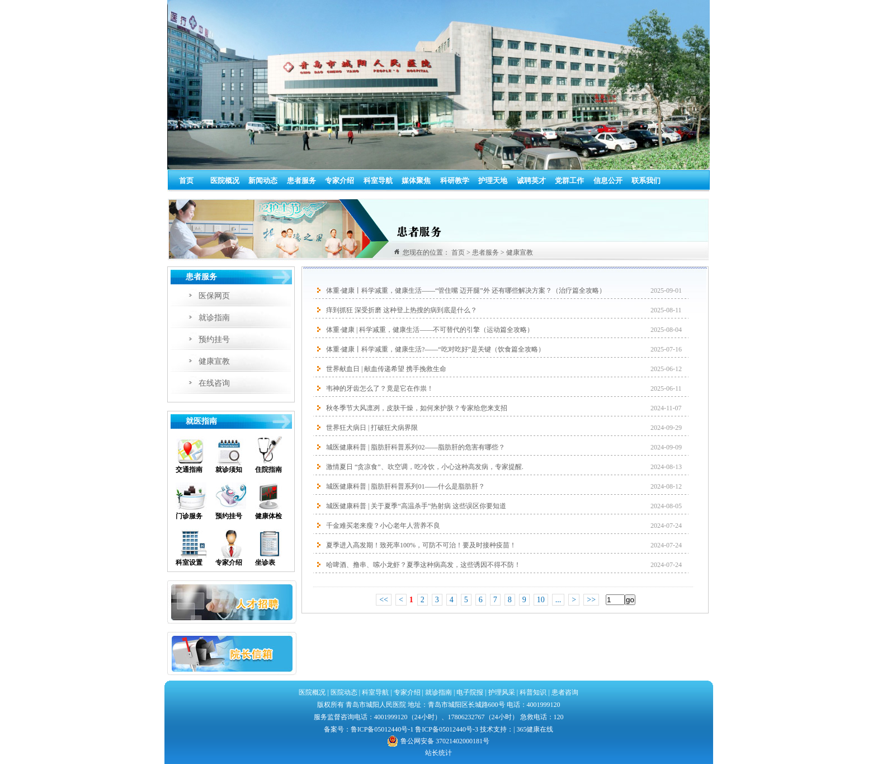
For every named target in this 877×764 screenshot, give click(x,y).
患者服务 (301, 180)
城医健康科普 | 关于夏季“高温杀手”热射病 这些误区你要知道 (416, 506)
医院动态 (344, 692)
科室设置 (189, 562)
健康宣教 (214, 361)
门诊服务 (189, 516)
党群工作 (569, 180)
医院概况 (224, 180)
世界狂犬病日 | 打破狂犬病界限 (372, 428)
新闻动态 (262, 180)
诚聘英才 (531, 180)
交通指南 (189, 470)
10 (541, 600)
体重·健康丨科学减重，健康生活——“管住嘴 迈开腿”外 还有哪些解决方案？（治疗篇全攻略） (466, 290)
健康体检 (268, 516)
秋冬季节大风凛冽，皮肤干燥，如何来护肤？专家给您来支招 (416, 408)
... (558, 600)
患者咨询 (564, 692)
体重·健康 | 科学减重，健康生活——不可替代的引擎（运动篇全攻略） (430, 330)
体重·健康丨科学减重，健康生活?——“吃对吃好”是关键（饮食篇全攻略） (435, 349)
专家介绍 (339, 180)
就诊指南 (214, 317)
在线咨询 (214, 383)
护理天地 (492, 180)
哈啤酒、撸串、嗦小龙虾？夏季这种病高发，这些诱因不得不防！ (423, 565)
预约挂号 (214, 339)
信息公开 (608, 180)
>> (591, 600)
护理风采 (501, 692)
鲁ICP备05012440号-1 (382, 729)
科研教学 (454, 180)
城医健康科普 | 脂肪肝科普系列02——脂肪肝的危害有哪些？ (415, 447)
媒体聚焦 (416, 180)
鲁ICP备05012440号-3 (446, 729)
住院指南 (268, 470)
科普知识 (533, 692)
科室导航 (378, 180)
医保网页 (214, 296)
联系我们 (646, 180)
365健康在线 (534, 729)
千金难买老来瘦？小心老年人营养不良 (383, 525)
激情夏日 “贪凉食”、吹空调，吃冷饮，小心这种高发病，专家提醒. (425, 467)
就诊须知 (228, 470)
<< (383, 600)
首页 (186, 180)
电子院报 (469, 692)
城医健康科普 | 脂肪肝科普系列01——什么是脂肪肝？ (405, 486)
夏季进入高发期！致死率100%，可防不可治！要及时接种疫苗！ (421, 545)
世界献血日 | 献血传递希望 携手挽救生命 (386, 369)
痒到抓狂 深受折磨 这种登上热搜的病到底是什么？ (401, 310)
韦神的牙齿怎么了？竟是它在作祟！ (379, 388)
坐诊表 (265, 562)
